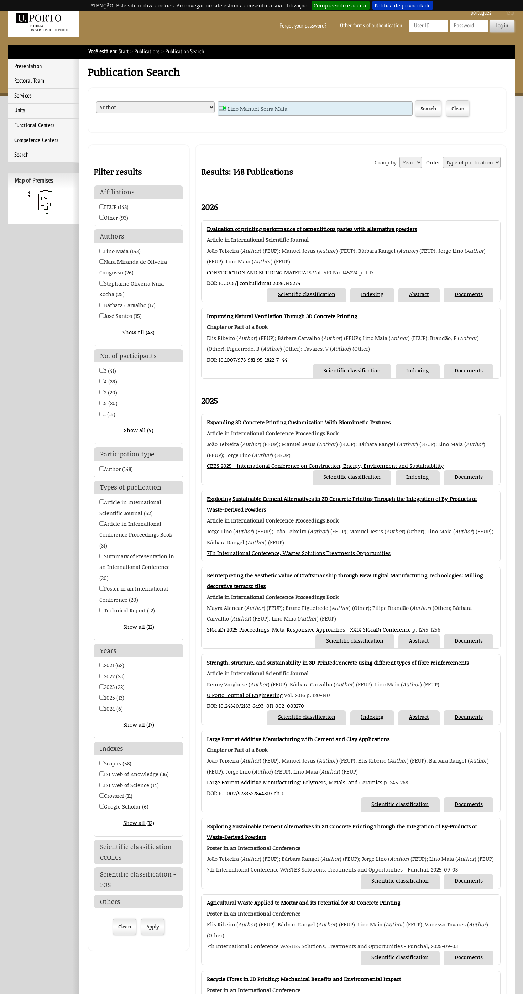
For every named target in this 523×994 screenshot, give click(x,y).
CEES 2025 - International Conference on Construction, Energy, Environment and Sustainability (325, 465)
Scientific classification (306, 293)
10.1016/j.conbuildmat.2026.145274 (259, 283)
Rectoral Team (29, 80)
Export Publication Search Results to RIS (315, 172)
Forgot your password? (302, 25)
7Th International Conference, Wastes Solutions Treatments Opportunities (299, 552)
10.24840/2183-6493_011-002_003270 (261, 705)
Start (124, 51)
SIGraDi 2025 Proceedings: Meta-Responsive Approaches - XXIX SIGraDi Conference (309, 629)
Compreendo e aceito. (340, 5)
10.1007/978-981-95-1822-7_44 (253, 359)
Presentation (28, 66)
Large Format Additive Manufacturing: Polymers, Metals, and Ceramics (294, 782)
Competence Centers (36, 140)
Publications (147, 51)
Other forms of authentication (371, 25)
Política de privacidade (403, 5)
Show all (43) (138, 332)
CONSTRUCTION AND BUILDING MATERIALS (259, 272)
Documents (469, 293)
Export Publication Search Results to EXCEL (300, 172)
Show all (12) (138, 626)
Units (20, 110)
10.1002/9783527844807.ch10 (252, 793)
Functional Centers (34, 125)
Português (481, 12)
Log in (502, 25)
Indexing (372, 293)
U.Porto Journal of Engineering (245, 695)
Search (21, 154)
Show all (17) (138, 724)
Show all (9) (138, 430)
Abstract (419, 293)
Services (23, 95)
